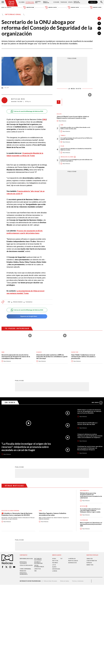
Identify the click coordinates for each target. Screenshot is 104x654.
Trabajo (62, 135)
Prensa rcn (23, 570)
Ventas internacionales (39, 566)
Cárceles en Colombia (66, 157)
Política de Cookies (64, 581)
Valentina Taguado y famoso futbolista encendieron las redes (52, 514)
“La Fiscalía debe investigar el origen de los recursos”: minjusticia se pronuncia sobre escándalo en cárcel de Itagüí (26, 446)
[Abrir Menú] (3, 2)
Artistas (82, 506)
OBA (35, 570)
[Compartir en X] (99, 28)
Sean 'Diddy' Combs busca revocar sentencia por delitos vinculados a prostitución (83, 356)
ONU (44, 119)
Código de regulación (26, 565)
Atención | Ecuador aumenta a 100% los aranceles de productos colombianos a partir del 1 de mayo (52, 356)
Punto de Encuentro (77, 2)
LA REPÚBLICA (71, 558)
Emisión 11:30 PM (95, 7)
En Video (10, 402)
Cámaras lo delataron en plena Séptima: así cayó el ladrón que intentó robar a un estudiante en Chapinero (89, 435)
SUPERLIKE (89, 562)
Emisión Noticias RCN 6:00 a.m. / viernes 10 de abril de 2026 (87, 423)
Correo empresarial (25, 568)
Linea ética (37, 568)
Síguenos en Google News (27, 316)
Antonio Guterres (18, 302)
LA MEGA (54, 571)
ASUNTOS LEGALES (73, 560)
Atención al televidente (23, 562)
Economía (56, 2)
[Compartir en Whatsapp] (99, 33)
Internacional (30, 2)
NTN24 (54, 558)
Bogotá (59, 114)
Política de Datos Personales (50, 581)
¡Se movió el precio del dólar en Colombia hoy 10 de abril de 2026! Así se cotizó (75, 149)
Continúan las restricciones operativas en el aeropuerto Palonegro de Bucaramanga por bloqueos (89, 447)
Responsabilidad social (26, 558)
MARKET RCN (90, 564)
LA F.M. (54, 564)
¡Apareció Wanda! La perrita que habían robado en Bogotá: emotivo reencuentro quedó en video (73, 117)
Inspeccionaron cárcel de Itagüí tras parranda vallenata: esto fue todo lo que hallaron (76, 160)
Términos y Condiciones (77, 581)
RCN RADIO (55, 562)
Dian (61, 125)
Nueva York (74, 352)
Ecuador (39, 352)
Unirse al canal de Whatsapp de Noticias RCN (27, 111)
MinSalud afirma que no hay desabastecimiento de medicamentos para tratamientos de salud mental (91, 495)
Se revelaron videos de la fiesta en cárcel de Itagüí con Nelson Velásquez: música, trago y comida (90, 510)
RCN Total (55, 560)
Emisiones (7, 7)
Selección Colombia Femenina (10, 510)
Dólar (62, 146)
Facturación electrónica (38, 559)
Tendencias (63, 2)
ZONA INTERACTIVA (92, 560)
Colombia (21, 2)
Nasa (3, 352)
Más (97, 402)
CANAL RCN (93, 2)
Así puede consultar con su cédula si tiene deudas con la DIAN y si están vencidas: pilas (75, 128)
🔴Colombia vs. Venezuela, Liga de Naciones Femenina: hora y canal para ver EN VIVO (17, 514)
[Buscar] (101, 2)
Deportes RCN (37, 2)
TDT (61, 558)
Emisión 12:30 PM (50, 7)
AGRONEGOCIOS (72, 562)
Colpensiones (84, 520)
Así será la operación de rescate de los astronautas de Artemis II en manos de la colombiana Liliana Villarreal (16, 356)
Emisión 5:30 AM (28, 7)
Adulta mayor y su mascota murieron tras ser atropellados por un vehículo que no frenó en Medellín (89, 411)
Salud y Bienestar (46, 2)
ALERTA (54, 566)
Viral (40, 510)
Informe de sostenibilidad (38, 562)
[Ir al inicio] (11, 3)
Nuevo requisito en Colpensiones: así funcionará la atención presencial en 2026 (91, 524)
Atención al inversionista (23, 573)
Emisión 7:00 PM (73, 7)
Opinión (70, 2)
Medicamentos (84, 490)
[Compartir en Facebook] (99, 23)
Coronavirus (29, 302)
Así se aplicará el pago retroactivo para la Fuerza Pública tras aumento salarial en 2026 (76, 138)
